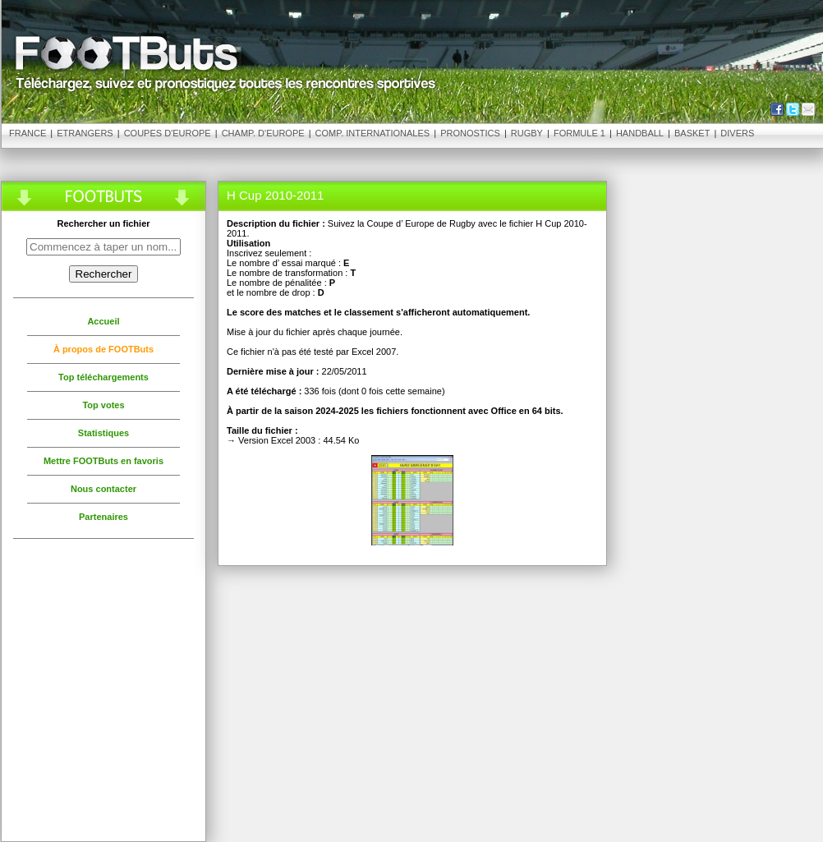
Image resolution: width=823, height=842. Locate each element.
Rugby (527, 133)
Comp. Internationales (372, 133)
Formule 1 (579, 133)
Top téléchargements (103, 377)
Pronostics (470, 133)
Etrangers (85, 133)
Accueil (103, 321)
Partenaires (103, 517)
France (27, 133)
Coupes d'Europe (167, 133)
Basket (692, 133)
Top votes (103, 405)
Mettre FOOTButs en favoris (103, 461)
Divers (737, 133)
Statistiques (103, 433)
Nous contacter (103, 489)
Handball (640, 133)
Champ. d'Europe (263, 133)
